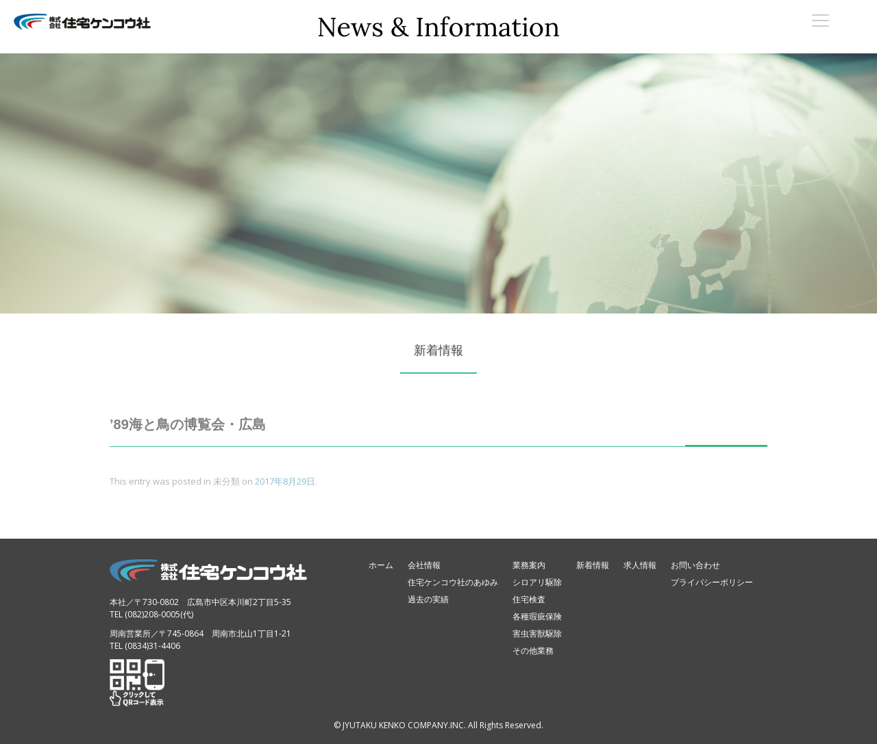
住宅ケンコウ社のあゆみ (453, 582)
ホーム (381, 565)
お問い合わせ (695, 565)
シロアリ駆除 (537, 582)
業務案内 (528, 565)
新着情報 (592, 565)
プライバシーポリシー (712, 582)
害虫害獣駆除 (537, 633)
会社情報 (424, 565)
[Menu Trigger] (820, 20)
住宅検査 (528, 599)
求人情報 (639, 565)
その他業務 (533, 650)
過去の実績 (428, 599)
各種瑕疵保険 (537, 616)
